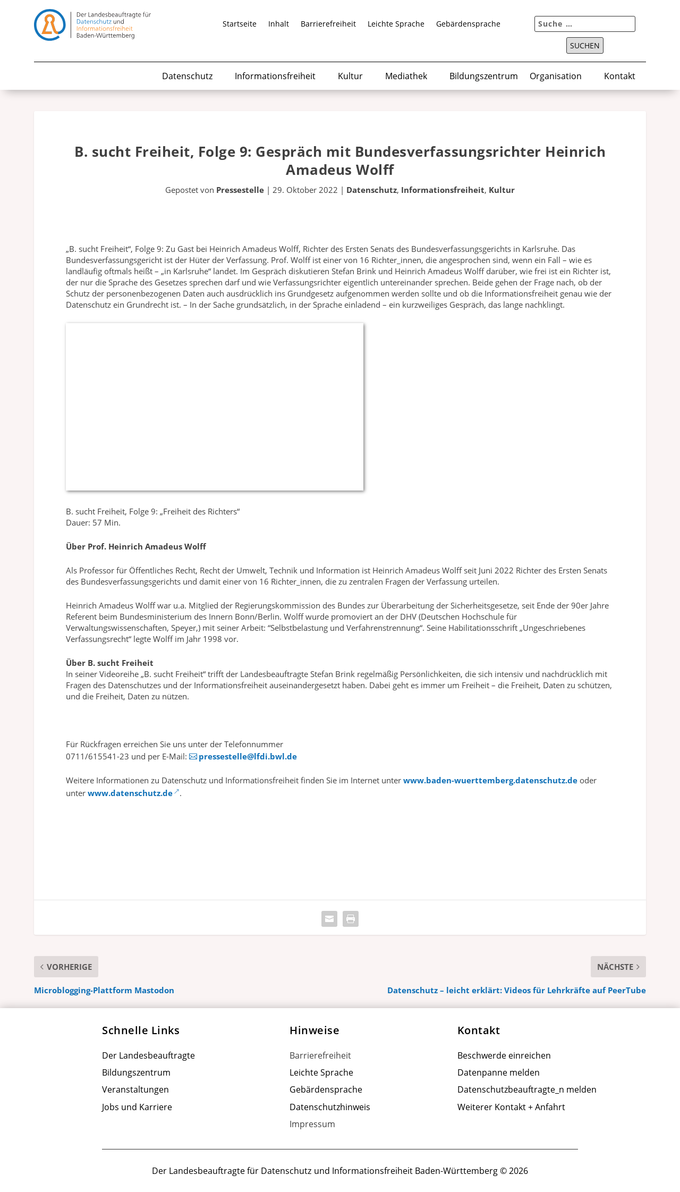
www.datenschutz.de (130, 793)
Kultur (350, 77)
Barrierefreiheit (328, 24)
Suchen (585, 45)
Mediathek (406, 77)
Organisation (556, 77)
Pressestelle (240, 189)
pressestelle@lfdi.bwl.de (248, 756)
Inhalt (278, 24)
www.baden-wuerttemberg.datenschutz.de (490, 780)
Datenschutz (187, 77)
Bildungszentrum (483, 77)
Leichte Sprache (396, 24)
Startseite (240, 24)
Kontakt (619, 77)
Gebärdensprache (468, 24)
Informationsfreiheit (275, 77)
